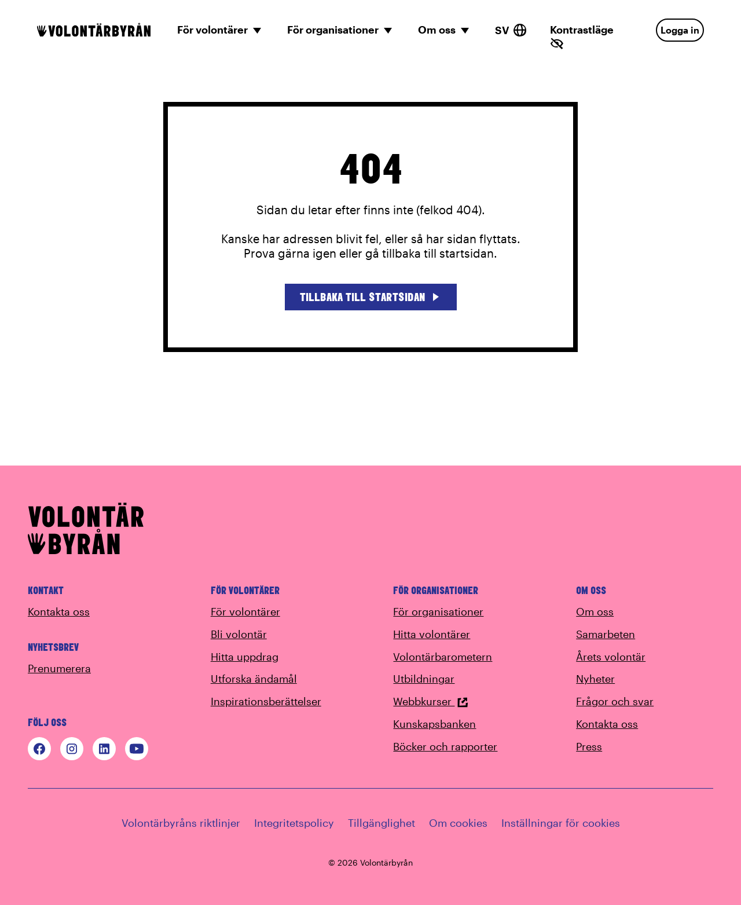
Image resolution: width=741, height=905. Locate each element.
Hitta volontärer (431, 634)
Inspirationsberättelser (266, 701)
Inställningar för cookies (560, 822)
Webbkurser (430, 701)
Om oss (595, 611)
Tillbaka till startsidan (371, 296)
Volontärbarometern (442, 656)
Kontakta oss (59, 611)
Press (589, 746)
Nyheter (595, 678)
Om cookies (458, 822)
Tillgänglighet (381, 822)
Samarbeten (605, 634)
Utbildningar (423, 678)
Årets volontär (610, 656)
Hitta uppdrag (244, 656)
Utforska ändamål (254, 678)
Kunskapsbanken (434, 723)
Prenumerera (59, 668)
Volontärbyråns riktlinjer (181, 822)
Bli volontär (239, 634)
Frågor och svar (615, 701)
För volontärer (245, 611)
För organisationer (438, 611)
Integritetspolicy (294, 822)
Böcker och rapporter (445, 746)
